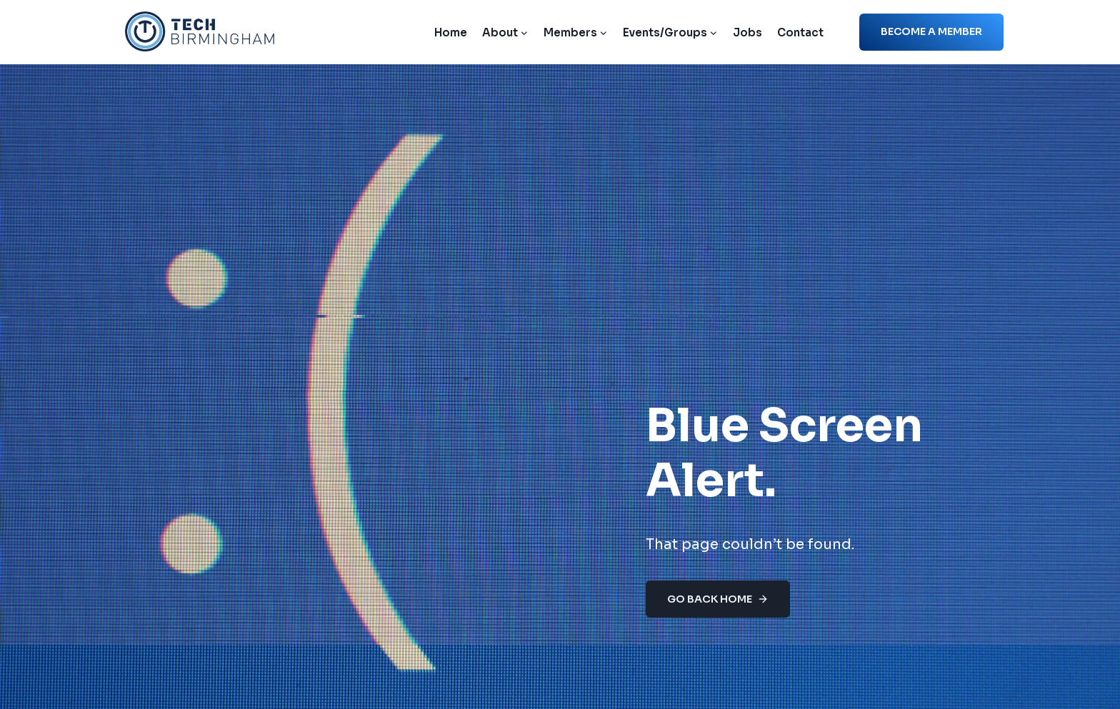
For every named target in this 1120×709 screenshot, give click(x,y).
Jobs (747, 32)
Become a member (931, 31)
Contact (800, 32)
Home (450, 32)
